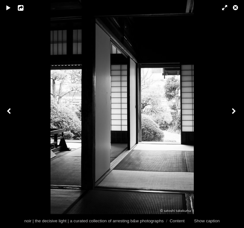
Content (177, 220)
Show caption (207, 220)
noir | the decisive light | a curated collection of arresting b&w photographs (94, 220)
